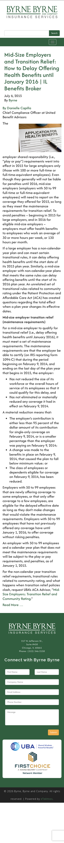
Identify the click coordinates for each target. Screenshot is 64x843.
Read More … (13, 604)
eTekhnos (47, 798)
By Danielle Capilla (17, 107)
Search (54, 33)
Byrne (13, 100)
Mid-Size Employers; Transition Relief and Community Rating (31, 594)
